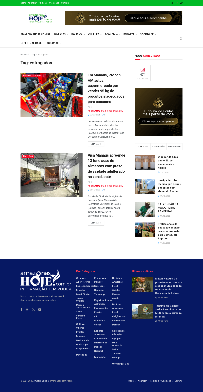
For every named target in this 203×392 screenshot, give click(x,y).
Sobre (23, 3)
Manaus (98, 347)
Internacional (100, 343)
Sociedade (147, 34)
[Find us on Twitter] (33, 309)
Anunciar (32, 3)
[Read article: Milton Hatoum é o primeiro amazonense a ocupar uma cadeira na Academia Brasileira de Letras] (142, 284)
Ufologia (116, 357)
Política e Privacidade (49, 3)
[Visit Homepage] (40, 18)
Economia (111, 34)
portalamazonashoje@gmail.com (105, 111)
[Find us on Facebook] (21, 310)
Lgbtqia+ (116, 338)
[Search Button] (181, 38)
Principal (25, 54)
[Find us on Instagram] (27, 310)
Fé (95, 316)
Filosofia (80, 290)
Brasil (115, 286)
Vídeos (97, 325)
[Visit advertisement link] (123, 18)
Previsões (99, 320)
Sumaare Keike (80, 317)
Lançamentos (83, 348)
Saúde (79, 311)
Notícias (60, 34)
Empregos (99, 286)
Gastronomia (82, 340)
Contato (65, 3)
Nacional (98, 351)
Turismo (116, 353)
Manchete (100, 357)
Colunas (53, 43)
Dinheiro (98, 282)
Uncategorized (32, 76)
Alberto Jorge (83, 282)
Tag (33, 54)
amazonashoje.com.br (35, 34)
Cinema (80, 328)
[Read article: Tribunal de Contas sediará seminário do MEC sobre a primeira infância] (142, 311)
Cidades (116, 290)
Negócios (99, 290)
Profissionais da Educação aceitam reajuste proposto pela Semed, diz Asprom (169, 231)
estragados (43, 54)
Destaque (81, 354)
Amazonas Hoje (41, 381)
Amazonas (99, 334)
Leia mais (97, 143)
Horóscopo (82, 344)
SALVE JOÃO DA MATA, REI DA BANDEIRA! (168, 208)
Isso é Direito (83, 294)
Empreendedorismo (86, 286)
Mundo (115, 298)
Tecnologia (99, 294)
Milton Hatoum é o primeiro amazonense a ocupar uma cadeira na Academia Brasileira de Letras (168, 286)
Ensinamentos (101, 308)
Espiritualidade (31, 43)
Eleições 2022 (119, 316)
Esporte (128, 34)
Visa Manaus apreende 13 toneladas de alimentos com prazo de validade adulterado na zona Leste (106, 166)
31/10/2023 (94, 190)
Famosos (80, 336)
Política (77, 34)
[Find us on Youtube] (39, 310)
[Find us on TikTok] (181, 3)
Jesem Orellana (80, 299)
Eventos (80, 332)
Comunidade (100, 338)
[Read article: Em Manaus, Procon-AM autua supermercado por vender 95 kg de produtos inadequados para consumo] (52, 95)
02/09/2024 (94, 115)
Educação (117, 334)
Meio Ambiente (117, 344)
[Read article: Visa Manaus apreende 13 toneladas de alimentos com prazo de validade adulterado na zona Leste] (52, 175)
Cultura (93, 34)
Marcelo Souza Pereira (83, 306)
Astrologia (99, 304)
